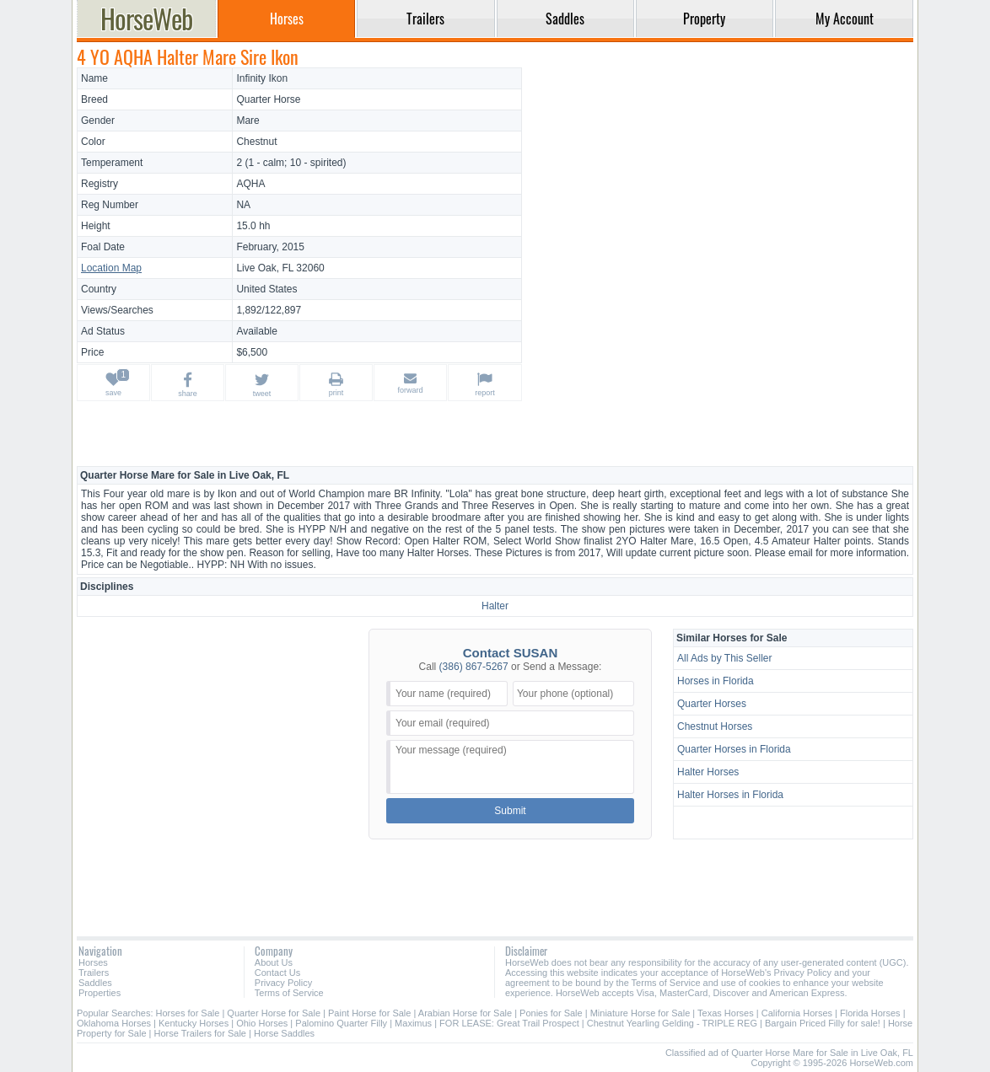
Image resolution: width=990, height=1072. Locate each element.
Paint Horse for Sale (369, 1013)
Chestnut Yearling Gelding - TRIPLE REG (672, 1023)
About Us (274, 962)
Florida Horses (870, 1013)
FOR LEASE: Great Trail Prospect (509, 1023)
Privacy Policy (283, 983)
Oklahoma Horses (114, 1023)
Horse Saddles (284, 1033)
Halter (495, 606)
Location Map (111, 268)
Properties (99, 993)
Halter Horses (708, 772)
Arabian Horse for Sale (465, 1013)
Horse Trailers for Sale (200, 1033)
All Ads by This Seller (724, 658)
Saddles (95, 983)
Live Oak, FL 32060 (280, 268)
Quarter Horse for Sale (273, 1013)
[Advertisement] (720, 185)
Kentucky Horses (194, 1023)
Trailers (93, 972)
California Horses (796, 1013)
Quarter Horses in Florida (734, 749)
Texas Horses (725, 1013)
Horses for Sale (188, 1013)
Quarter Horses (711, 704)
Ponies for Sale (551, 1013)
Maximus (413, 1023)
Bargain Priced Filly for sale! (822, 1023)
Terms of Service (289, 993)
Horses (93, 962)
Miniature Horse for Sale (640, 1013)
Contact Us (277, 972)
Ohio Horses (262, 1023)
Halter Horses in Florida (730, 795)
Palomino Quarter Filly (341, 1023)
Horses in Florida (715, 681)
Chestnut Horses (714, 726)
